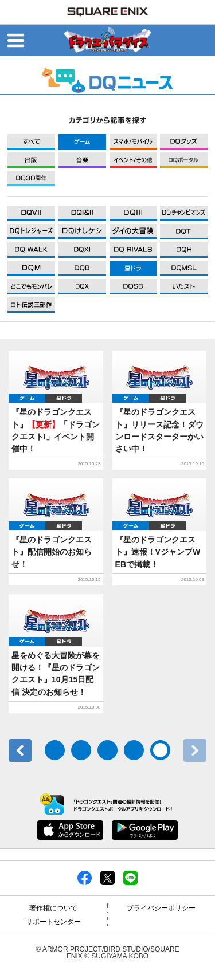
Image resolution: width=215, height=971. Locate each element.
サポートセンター (53, 922)
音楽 (82, 160)
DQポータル (184, 160)
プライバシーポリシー (161, 908)
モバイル (133, 142)
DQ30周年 (31, 178)
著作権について (53, 908)
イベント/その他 (133, 160)
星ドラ (63, 398)
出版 (31, 160)
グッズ (184, 142)
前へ (20, 750)
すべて (31, 142)
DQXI (31, 213)
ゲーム (82, 142)
